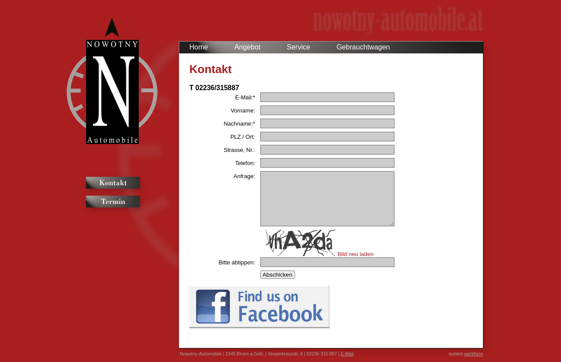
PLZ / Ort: (243, 137)
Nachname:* (239, 123)
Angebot (247, 47)
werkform (473, 353)
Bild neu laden (355, 254)
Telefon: (245, 163)
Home (198, 47)
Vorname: (243, 110)
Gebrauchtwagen (363, 47)
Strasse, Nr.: (239, 150)
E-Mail (347, 353)
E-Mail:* (245, 97)
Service (298, 47)
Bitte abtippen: (237, 262)
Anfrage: (244, 176)
